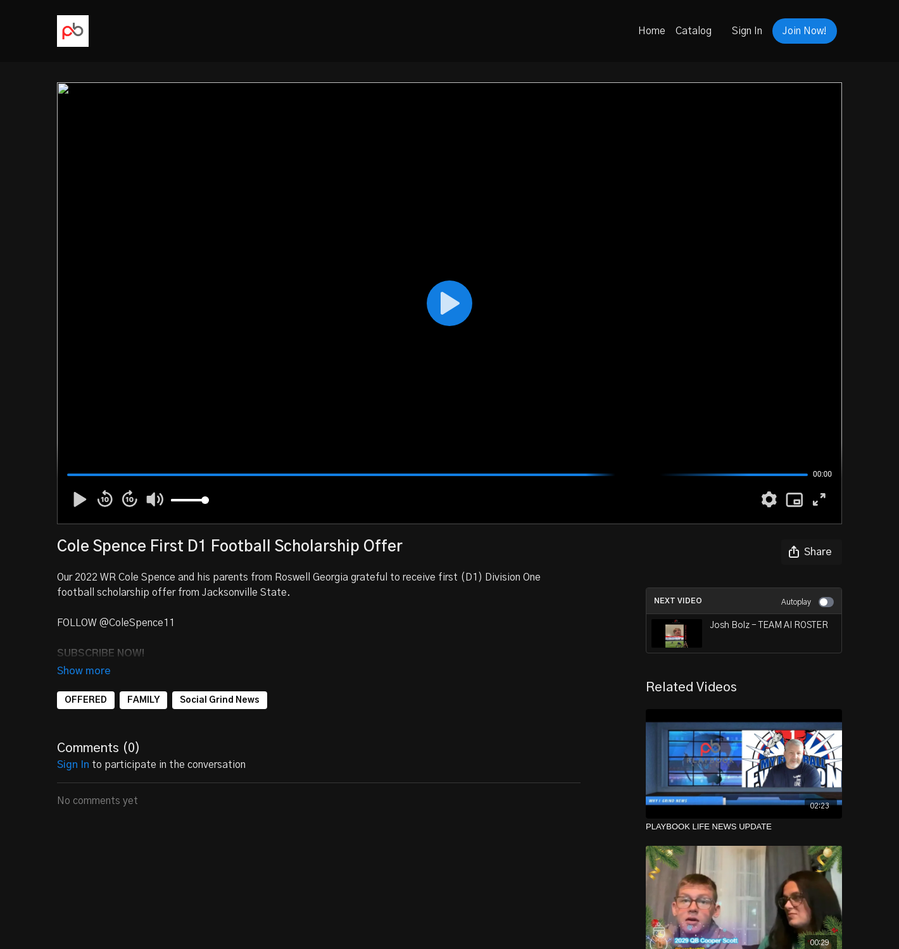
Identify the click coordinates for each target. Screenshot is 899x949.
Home (651, 31)
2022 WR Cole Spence (126, 577)
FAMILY (143, 682)
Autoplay (807, 602)
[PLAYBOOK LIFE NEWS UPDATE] (744, 826)
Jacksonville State (244, 593)
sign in (73, 747)
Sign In (747, 31)
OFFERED (86, 682)
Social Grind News (220, 682)
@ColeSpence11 (137, 623)
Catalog (694, 31)
